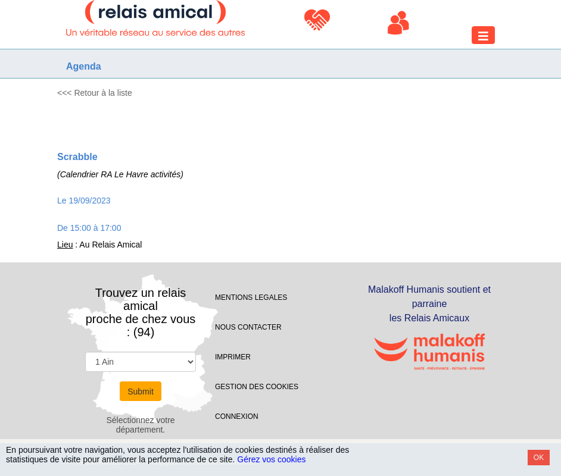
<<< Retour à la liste (94, 93)
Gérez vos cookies (271, 459)
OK (539, 457)
